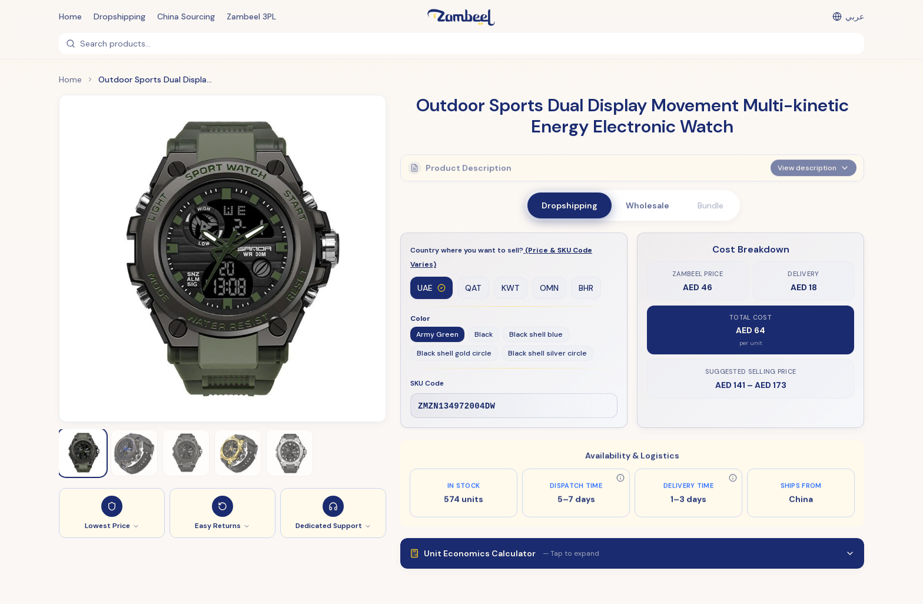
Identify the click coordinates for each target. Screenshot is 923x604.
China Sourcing (186, 16)
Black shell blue (536, 335)
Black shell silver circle (547, 354)
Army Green (437, 335)
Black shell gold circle (454, 354)
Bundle (710, 205)
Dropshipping (119, 16)
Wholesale (647, 205)
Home (70, 16)
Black (483, 335)
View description (813, 165)
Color (420, 319)
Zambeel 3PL (251, 16)
